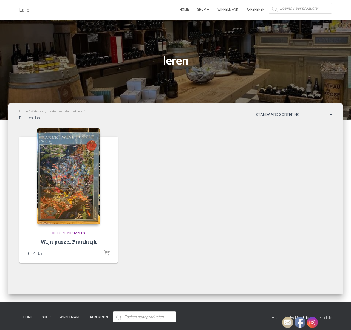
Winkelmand (227, 9)
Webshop (37, 111)
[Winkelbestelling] (294, 116)
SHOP (203, 9)
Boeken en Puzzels (68, 233)
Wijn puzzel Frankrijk (68, 241)
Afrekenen (256, 9)
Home (184, 9)
